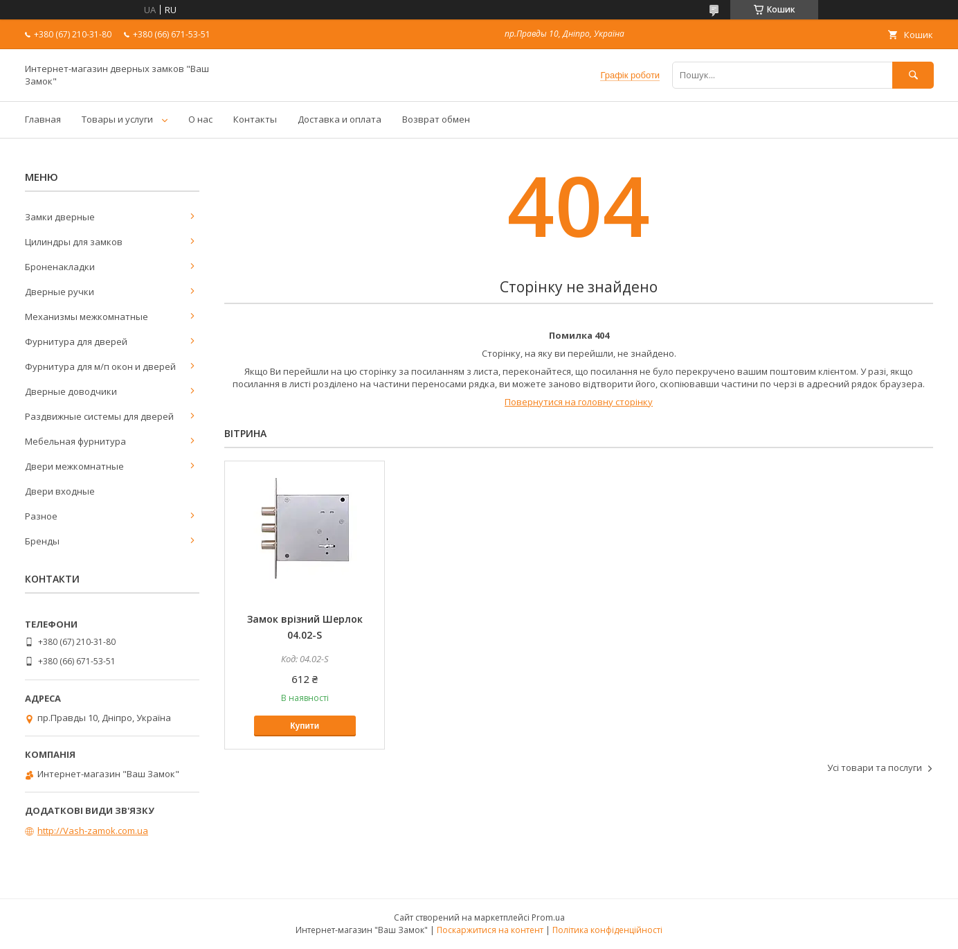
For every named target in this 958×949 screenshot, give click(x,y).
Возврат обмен (436, 119)
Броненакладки (60, 266)
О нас (200, 119)
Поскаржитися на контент (490, 930)
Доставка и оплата (339, 119)
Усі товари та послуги (874, 767)
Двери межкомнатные (74, 466)
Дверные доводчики (71, 391)
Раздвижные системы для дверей (99, 416)
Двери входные (60, 491)
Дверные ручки (59, 291)
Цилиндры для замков (74, 242)
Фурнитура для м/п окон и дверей (100, 366)
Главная (43, 119)
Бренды (42, 541)
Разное (41, 516)
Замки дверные (60, 217)
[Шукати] (913, 75)
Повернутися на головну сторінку (579, 402)
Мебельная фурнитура (75, 441)
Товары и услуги (117, 119)
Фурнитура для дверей (76, 341)
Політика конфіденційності (607, 930)
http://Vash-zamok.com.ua (92, 830)
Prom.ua (548, 917)
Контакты (255, 119)
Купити (304, 726)
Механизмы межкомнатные (86, 316)
